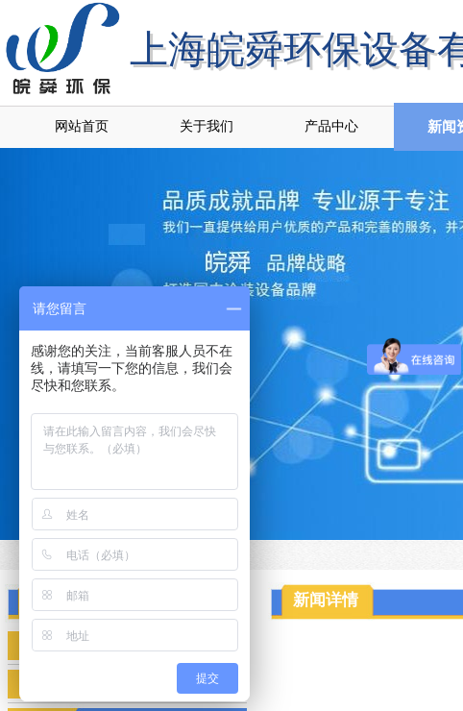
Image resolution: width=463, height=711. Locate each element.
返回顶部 (425, 595)
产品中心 (331, 126)
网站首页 (82, 126)
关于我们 (206, 126)
